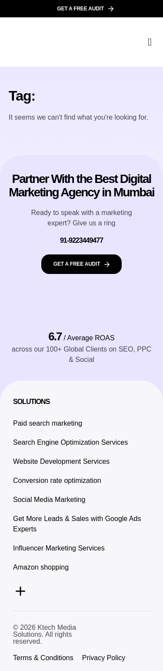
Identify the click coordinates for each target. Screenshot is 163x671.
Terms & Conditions (43, 657)
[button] (149, 42)
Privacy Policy (104, 657)
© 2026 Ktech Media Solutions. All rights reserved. (44, 634)
